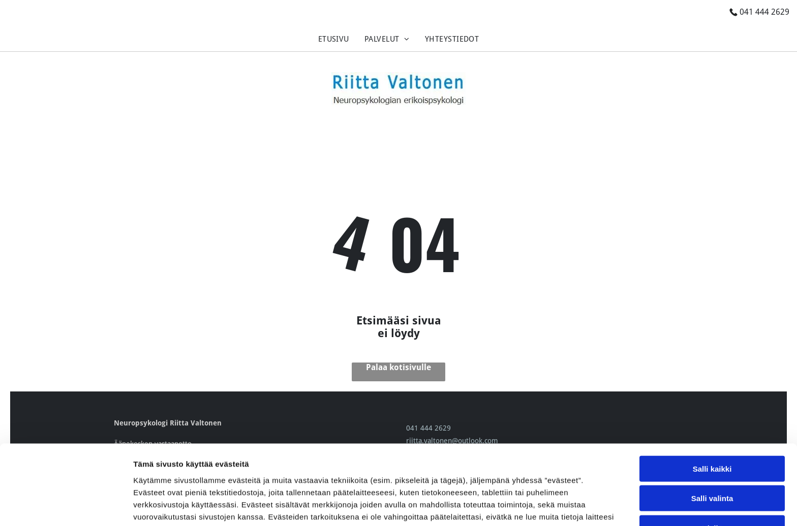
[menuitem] (334, 39)
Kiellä (712, 459)
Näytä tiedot (544, 506)
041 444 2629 (764, 12)
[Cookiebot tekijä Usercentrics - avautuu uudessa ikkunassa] (65, 506)
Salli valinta (712, 429)
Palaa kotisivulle (398, 367)
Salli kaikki (712, 400)
